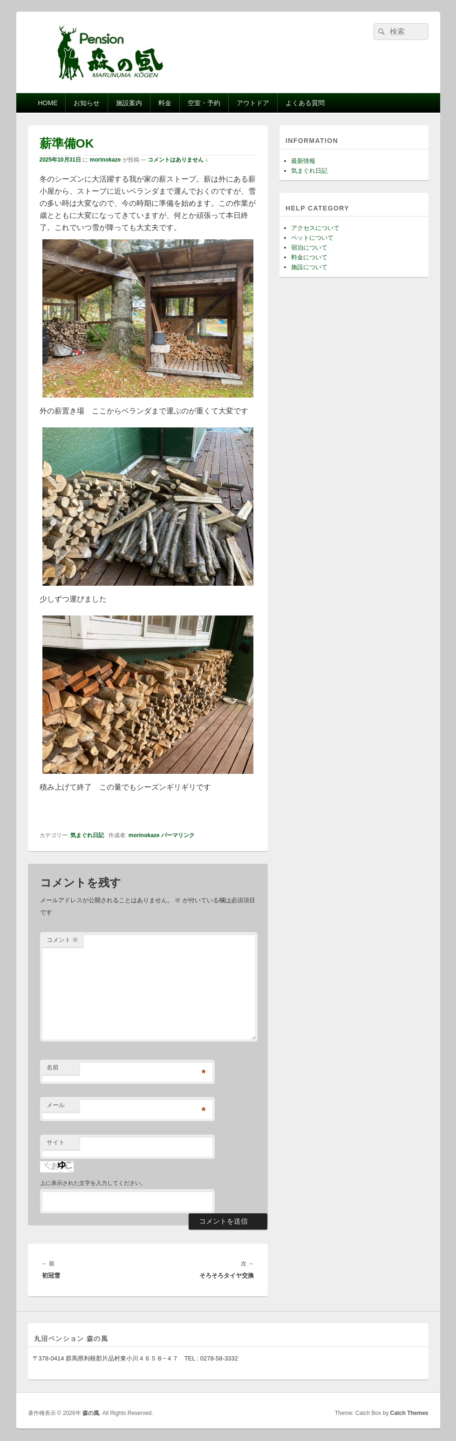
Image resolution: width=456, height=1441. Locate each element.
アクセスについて (315, 227)
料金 (164, 103)
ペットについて (312, 237)
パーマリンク (178, 835)
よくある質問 (305, 103)
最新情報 (303, 160)
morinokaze (105, 159)
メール (56, 1105)
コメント (63, 939)
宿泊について (309, 247)
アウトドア (253, 103)
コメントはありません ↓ (178, 159)
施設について (309, 267)
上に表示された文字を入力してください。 (93, 1183)
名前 (53, 1067)
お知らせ (87, 103)
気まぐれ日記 (87, 835)
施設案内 (129, 103)
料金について (309, 257)
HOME (47, 103)
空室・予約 (204, 103)
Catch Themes (409, 1413)
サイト (56, 1142)
